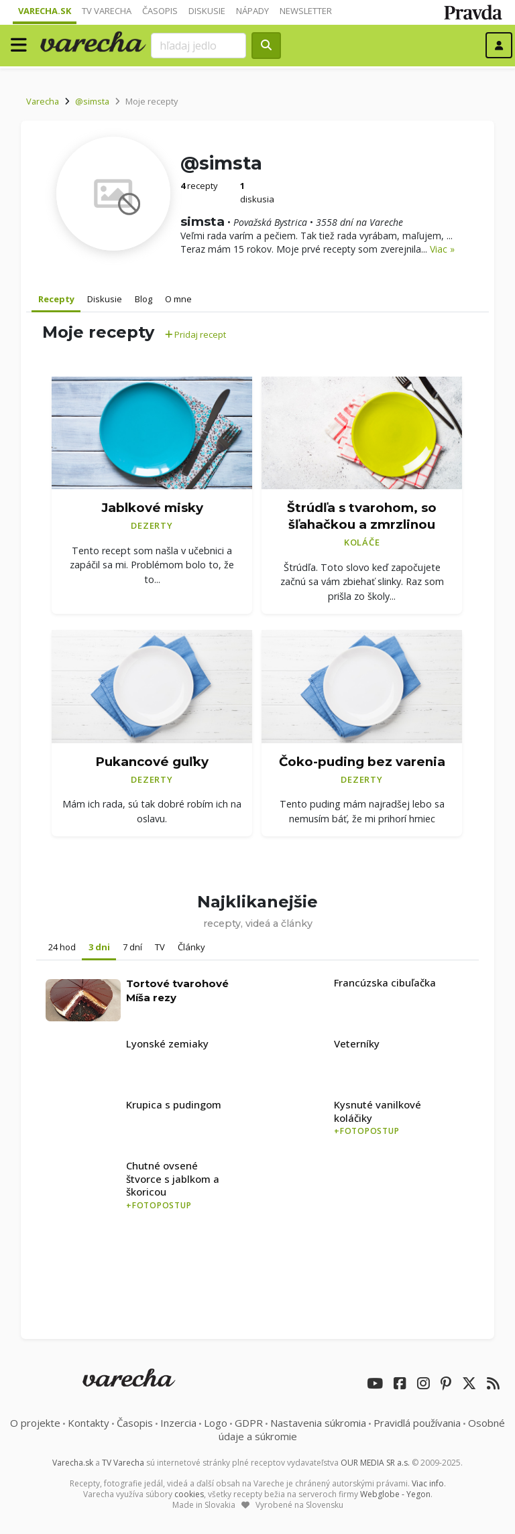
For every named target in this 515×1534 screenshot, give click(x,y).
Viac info (428, 1483)
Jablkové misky (152, 507)
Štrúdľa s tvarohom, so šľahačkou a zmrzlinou (362, 516)
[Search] (198, 45)
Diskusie (206, 11)
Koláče (362, 542)
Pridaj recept (195, 334)
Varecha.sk (44, 11)
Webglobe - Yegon (395, 1494)
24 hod (62, 947)
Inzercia (178, 1422)
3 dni (99, 947)
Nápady (252, 11)
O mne (178, 299)
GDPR (249, 1422)
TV (160, 947)
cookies (189, 1494)
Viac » (442, 249)
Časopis (160, 11)
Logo (215, 1422)
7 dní (132, 947)
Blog (143, 299)
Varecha (42, 101)
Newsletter (306, 11)
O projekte (35, 1422)
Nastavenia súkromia (318, 1422)
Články (191, 947)
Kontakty (88, 1422)
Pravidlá (417, 1422)
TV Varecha (106, 11)
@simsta (92, 101)
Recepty (56, 299)
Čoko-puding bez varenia (362, 761)
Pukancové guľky (152, 761)
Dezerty (151, 525)
